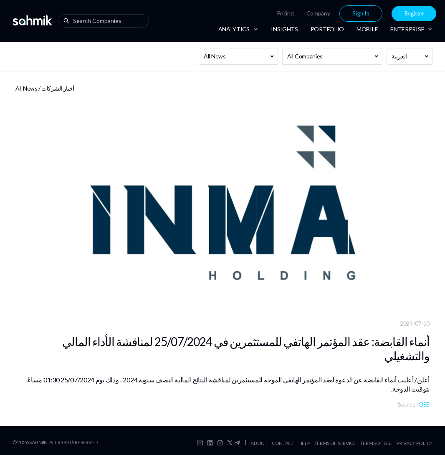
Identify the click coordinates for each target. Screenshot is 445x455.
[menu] (328, 13)
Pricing (285, 13)
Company (318, 13)
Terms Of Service (335, 443)
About (259, 443)
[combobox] (105, 20)
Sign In (361, 13)
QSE (424, 404)
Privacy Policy (414, 443)
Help (304, 443)
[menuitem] (285, 13)
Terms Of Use (376, 443)
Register (414, 13)
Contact (283, 443)
